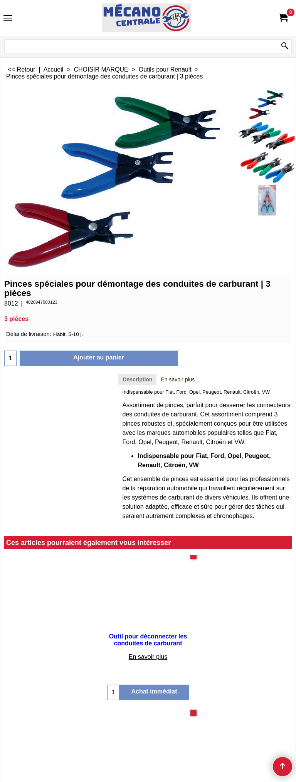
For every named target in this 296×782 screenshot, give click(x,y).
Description (137, 379)
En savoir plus (178, 379)
